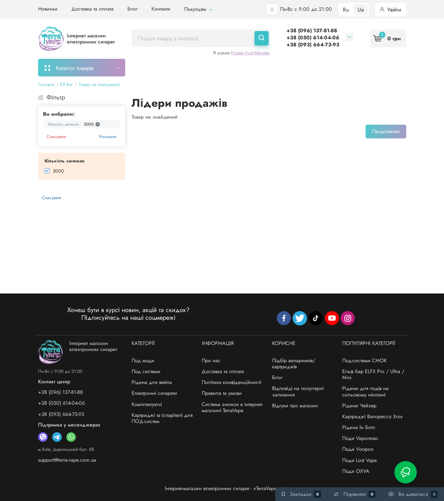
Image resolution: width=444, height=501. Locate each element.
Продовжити (386, 131)
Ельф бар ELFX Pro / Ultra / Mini (373, 374)
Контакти (160, 8)
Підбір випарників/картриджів (294, 363)
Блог (132, 8)
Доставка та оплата (92, 8)
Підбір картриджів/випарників (228, 67)
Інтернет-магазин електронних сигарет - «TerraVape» (222, 488)
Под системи (146, 371)
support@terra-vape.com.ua (67, 460)
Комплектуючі (147, 404)
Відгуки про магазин (295, 405)
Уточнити (108, 136)
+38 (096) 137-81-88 (312, 30)
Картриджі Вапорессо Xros (372, 416)
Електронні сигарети (154, 393)
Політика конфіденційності (231, 382)
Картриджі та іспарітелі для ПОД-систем (162, 418)
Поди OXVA (355, 471)
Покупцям (198, 9)
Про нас (211, 360)
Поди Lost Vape (359, 460)
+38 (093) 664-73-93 (313, 44)
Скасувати (56, 136)
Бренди (363, 67)
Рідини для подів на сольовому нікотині (365, 391)
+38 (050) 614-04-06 (313, 37)
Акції (284, 67)
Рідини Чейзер (359, 405)
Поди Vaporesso (360, 438)
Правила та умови (222, 393)
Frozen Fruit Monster (250, 53)
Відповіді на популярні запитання (298, 391)
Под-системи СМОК (364, 360)
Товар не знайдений (99, 84)
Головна (46, 84)
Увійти (390, 9)
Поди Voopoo (358, 449)
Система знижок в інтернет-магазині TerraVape (232, 407)
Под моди (143, 360)
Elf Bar (66, 84)
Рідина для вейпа (152, 382)
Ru (346, 9)
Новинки (48, 8)
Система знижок (322, 67)
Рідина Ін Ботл (358, 427)
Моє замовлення (158, 67)
